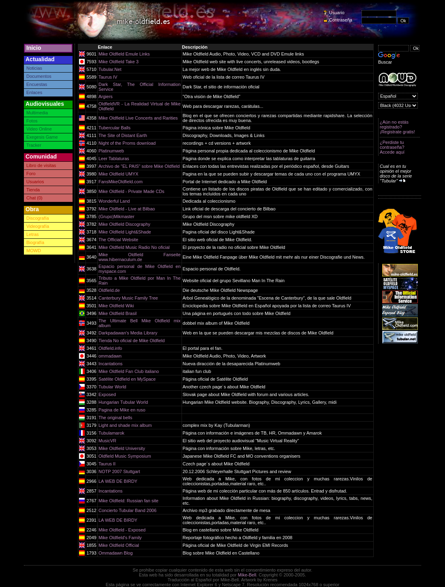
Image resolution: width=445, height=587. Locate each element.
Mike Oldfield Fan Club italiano (128, 371)
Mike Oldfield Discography (124, 224)
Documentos (38, 76)
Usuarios (35, 181)
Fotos (32, 120)
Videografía (37, 226)
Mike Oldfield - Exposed (121, 529)
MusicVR (107, 440)
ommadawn (110, 355)
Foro (31, 173)
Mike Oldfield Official (118, 545)
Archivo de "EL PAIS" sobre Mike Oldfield (139, 166)
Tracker (33, 145)
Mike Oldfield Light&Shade (124, 231)
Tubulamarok (111, 433)
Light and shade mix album (125, 425)
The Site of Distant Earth (122, 135)
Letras (32, 234)
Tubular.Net (109, 69)
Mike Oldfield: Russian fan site (128, 500)
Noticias (34, 68)
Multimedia (37, 112)
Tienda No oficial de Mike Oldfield (131, 340)
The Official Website (118, 239)
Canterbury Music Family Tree (128, 298)
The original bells (115, 417)
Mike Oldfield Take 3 (118, 61)
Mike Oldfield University (121, 448)
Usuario (336, 12)
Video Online (39, 128)
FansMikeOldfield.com (120, 181)
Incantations (110, 363)
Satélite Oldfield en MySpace (127, 379)
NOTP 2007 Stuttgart (119, 471)
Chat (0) (34, 197)
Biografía (35, 242)
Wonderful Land (114, 201)
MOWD (33, 250)
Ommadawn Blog (115, 553)
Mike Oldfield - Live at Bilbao (126, 208)
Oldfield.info (110, 348)
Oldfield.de (109, 290)
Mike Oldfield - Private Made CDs (131, 191)
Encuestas (36, 84)
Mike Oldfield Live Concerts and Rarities (138, 118)
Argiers (105, 96)
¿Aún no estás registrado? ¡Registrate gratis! (397, 127)
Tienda (33, 189)
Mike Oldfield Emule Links (124, 53)
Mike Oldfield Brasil (117, 313)
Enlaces (34, 92)
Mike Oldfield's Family (120, 537)
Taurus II (107, 463)
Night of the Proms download (127, 143)
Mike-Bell (247, 574)
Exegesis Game (42, 137)
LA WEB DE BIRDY (117, 481)
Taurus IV (107, 77)
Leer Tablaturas (113, 158)
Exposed (107, 394)
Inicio (33, 48)
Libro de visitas (41, 165)
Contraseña (340, 19)
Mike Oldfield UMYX (118, 173)
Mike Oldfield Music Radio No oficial (133, 247)
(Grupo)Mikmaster (116, 216)
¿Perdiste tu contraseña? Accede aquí (392, 147)
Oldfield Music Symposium (124, 456)
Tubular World (112, 386)
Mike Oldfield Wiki (116, 305)
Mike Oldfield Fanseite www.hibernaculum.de (139, 257)
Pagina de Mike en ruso (121, 409)
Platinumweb (111, 150)
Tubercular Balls (114, 127)
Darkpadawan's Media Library (127, 332)
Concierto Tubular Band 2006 (127, 510)
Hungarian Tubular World (123, 402)
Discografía (37, 218)
